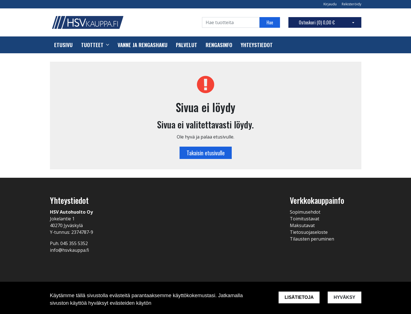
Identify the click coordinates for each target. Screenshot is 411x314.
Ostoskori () (317, 22)
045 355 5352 (74, 243)
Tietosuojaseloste (309, 232)
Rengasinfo (219, 45)
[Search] (231, 22)
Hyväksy (344, 297)
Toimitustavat (304, 219)
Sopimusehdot (305, 212)
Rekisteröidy (351, 4)
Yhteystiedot (257, 45)
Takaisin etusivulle (206, 153)
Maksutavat (302, 225)
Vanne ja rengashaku (142, 45)
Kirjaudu (330, 4)
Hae (270, 22)
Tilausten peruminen (312, 239)
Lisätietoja (299, 297)
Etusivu (63, 45)
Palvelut (186, 45)
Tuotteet (92, 45)
